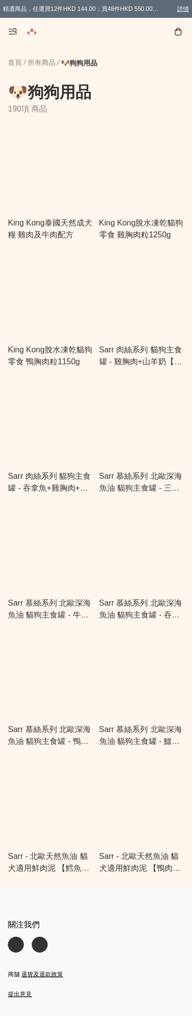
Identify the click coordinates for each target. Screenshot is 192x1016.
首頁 (15, 62)
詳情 (183, 8)
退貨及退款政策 (42, 974)
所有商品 (42, 62)
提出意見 (20, 994)
